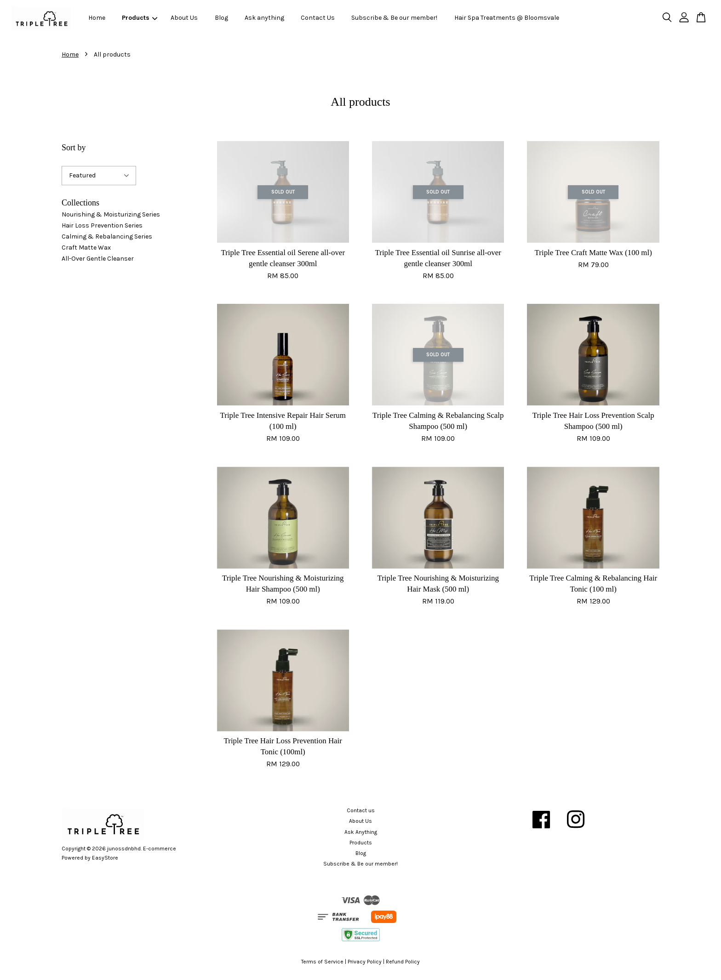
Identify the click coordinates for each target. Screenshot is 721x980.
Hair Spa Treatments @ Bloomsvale (506, 18)
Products (139, 18)
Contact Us (318, 18)
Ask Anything (360, 832)
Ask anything (264, 18)
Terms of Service (322, 961)
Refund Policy (403, 961)
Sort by (74, 147)
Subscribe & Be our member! (394, 18)
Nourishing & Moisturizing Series (111, 214)
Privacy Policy (365, 961)
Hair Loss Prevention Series (102, 225)
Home (96, 18)
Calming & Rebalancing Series (107, 236)
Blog (221, 18)
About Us (184, 18)
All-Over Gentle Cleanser (98, 258)
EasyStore (105, 858)
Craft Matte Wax (86, 247)
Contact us (361, 810)
